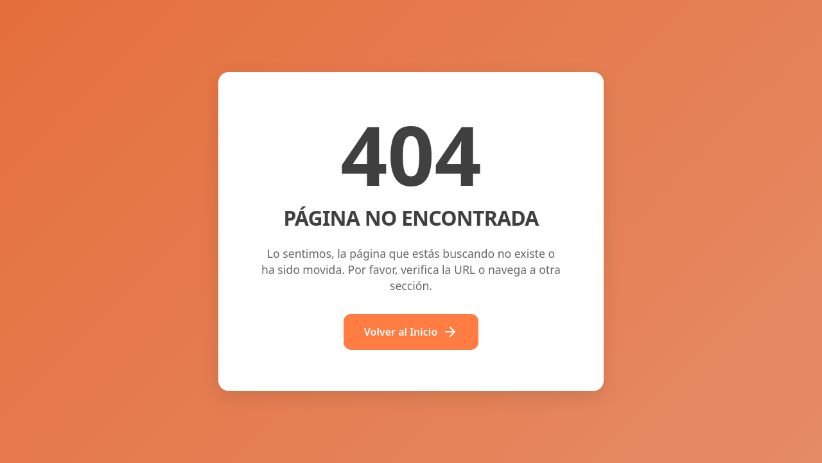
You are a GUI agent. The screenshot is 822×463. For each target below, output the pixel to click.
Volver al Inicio (411, 332)
